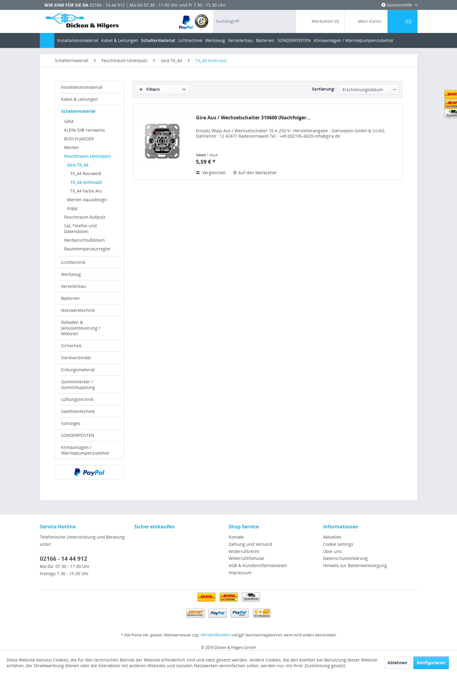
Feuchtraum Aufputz (84, 217)
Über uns (332, 551)
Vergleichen (211, 172)
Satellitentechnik (78, 411)
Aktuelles (332, 537)
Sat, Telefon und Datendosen (80, 228)
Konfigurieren (431, 662)
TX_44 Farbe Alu (86, 191)
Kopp (72, 208)
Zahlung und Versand (250, 544)
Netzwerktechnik (78, 310)
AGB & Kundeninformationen (258, 565)
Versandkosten (215, 635)
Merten (71, 147)
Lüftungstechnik (77, 399)
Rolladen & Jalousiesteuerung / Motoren (80, 327)
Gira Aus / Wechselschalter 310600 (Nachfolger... (253, 118)
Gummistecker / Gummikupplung (78, 384)
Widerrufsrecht (244, 551)
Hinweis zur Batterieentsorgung (355, 565)
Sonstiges (70, 423)
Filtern (149, 89)
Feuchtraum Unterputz (87, 156)
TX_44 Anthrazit (86, 182)
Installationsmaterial (81, 87)
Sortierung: (323, 89)
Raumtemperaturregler (87, 249)
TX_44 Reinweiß (85, 173)
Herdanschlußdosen (84, 240)
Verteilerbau (73, 286)
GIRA (69, 121)
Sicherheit (71, 345)
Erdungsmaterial (78, 369)
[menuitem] (194, 21)
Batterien (70, 298)
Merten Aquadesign (87, 199)
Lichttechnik (73, 262)
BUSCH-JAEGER (79, 139)
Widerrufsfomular (247, 558)
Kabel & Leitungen (79, 99)
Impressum (240, 572)
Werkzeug (71, 274)
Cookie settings (338, 544)
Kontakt (236, 537)
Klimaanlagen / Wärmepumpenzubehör (85, 450)
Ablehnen (397, 662)
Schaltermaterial (78, 111)
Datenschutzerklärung (345, 558)
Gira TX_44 (77, 165)
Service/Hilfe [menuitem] (397, 5)
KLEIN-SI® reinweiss (84, 130)
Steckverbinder (76, 357)
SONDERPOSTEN (77, 435)
